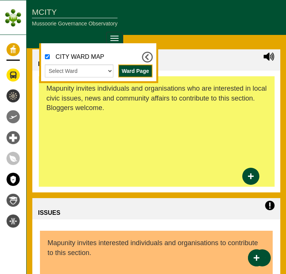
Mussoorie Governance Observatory (75, 23)
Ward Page (135, 71)
